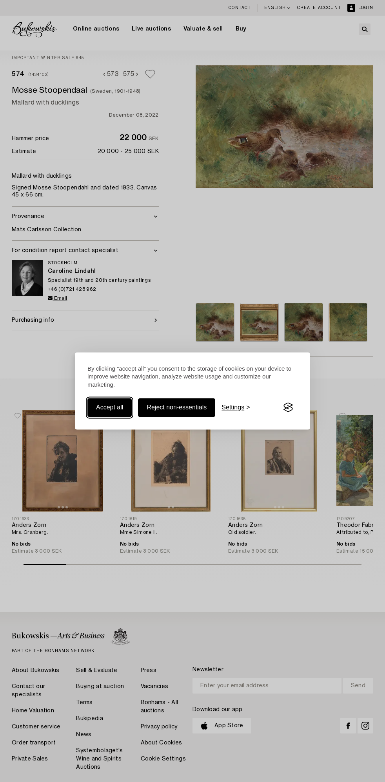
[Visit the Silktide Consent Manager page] (288, 407)
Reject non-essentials (177, 407)
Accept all (109, 407)
